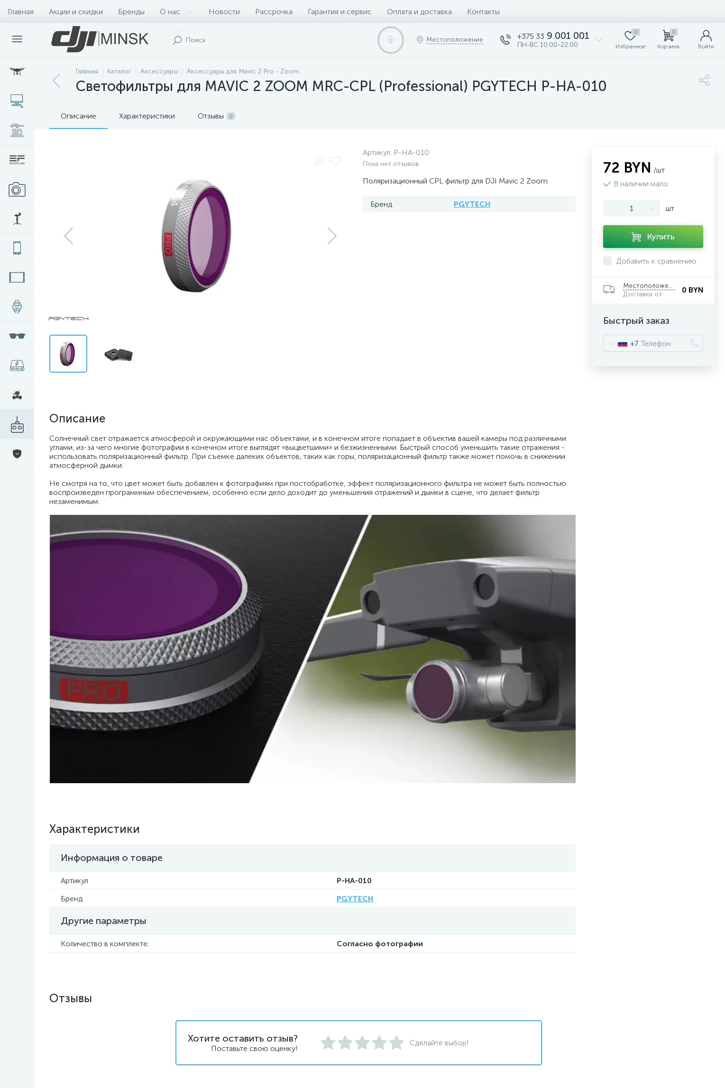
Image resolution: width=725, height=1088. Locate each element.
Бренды (131, 11)
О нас (176, 11)
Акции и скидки (76, 11)
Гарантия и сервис (340, 11)
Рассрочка (274, 11)
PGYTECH (472, 204)
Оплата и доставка (419, 11)
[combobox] (621, 343)
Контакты (483, 11)
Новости (224, 11)
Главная (21, 11)
